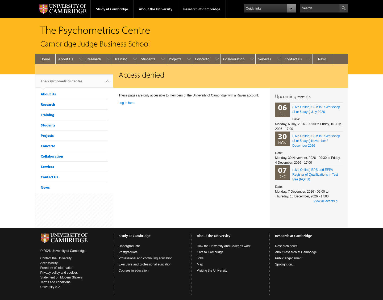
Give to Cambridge (210, 252)
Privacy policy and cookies (59, 272)
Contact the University (56, 258)
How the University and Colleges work (224, 246)
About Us (65, 59)
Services (264, 59)
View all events (324, 201)
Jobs (200, 258)
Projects (175, 59)
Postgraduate (128, 252)
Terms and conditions (55, 282)
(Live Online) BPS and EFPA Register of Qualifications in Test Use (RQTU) (315, 174)
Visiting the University (212, 270)
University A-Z (50, 287)
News (322, 59)
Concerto (202, 59)
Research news (286, 246)
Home (45, 59)
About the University (155, 9)
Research (94, 59)
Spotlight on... (284, 264)
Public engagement (288, 258)
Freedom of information (56, 268)
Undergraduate (129, 246)
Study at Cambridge (112, 9)
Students (148, 59)
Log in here (127, 103)
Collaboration (234, 59)
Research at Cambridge (201, 9)
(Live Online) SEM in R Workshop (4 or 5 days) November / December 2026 (316, 140)
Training (121, 59)
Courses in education (134, 270)
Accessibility (49, 263)
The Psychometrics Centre (61, 83)
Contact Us (293, 59)
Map (200, 264)
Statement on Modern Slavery (61, 277)
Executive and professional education (145, 264)
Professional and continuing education (146, 258)
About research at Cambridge (296, 252)
